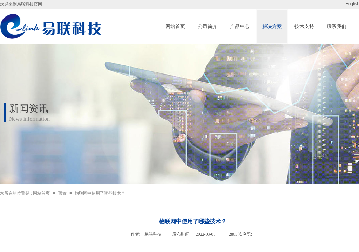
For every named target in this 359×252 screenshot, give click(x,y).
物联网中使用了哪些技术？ (100, 193)
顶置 (62, 193)
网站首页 (175, 26)
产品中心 (240, 26)
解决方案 (272, 26)
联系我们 (336, 26)
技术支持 (304, 26)
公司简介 (207, 26)
